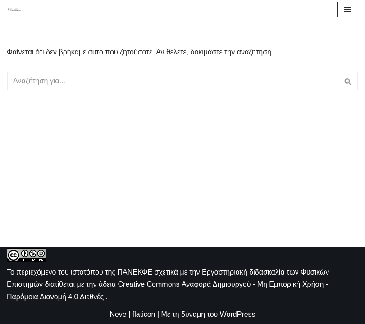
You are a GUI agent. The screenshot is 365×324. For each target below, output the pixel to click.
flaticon (143, 314)
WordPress (238, 314)
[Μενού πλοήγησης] (347, 9)
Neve (118, 314)
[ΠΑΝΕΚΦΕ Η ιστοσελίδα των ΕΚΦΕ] (14, 9)
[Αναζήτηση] (172, 81)
